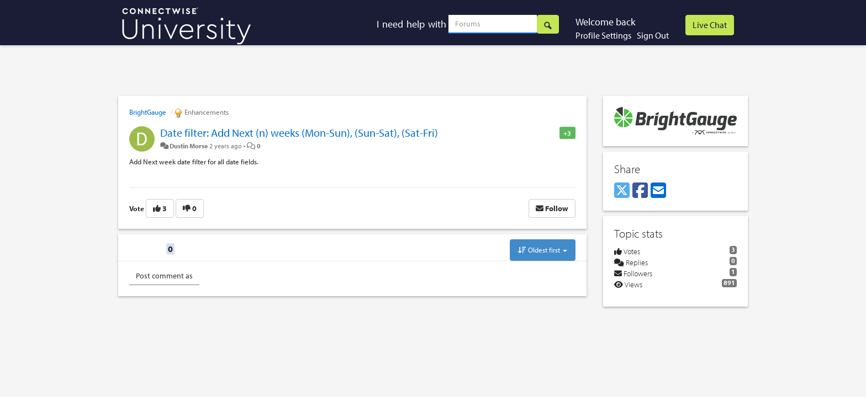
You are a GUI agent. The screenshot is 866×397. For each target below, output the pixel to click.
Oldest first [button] (542, 249)
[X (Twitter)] (622, 190)
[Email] (658, 190)
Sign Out (653, 35)
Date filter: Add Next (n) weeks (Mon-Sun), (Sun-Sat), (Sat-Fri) (299, 133)
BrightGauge (147, 112)
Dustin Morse (189, 145)
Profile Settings (603, 35)
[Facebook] (640, 190)
